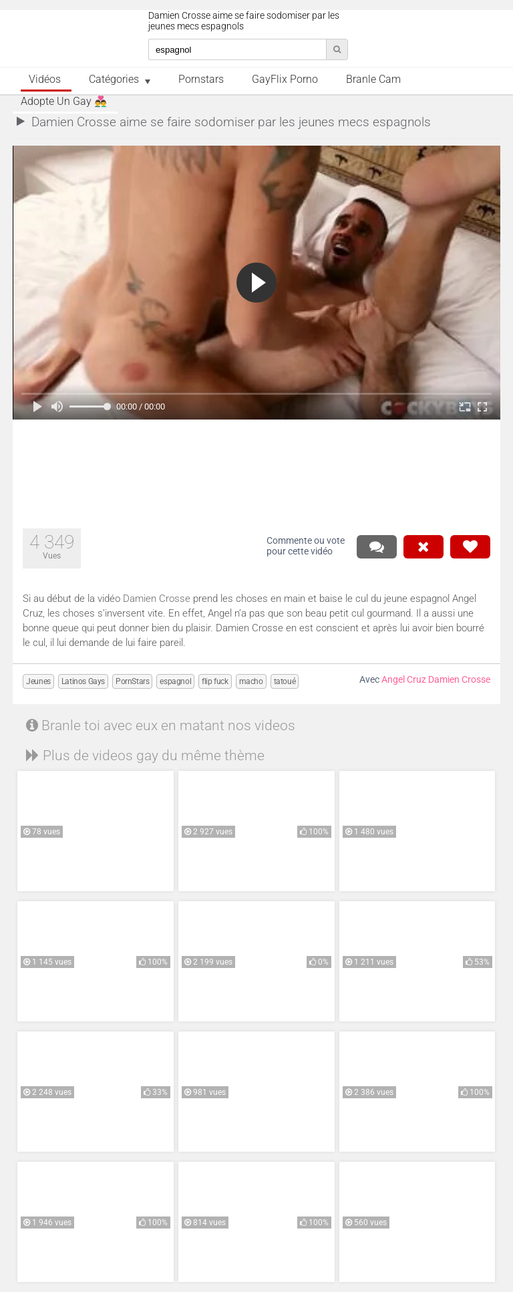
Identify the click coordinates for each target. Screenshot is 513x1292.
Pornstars (201, 79)
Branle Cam (373, 79)
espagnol (175, 681)
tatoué (285, 681)
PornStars (132, 681)
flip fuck (215, 681)
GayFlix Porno (285, 79)
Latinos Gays (83, 681)
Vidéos (45, 79)
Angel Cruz (403, 679)
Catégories (114, 79)
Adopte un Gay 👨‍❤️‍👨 (64, 102)
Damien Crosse (156, 599)
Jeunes (38, 681)
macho (251, 681)
